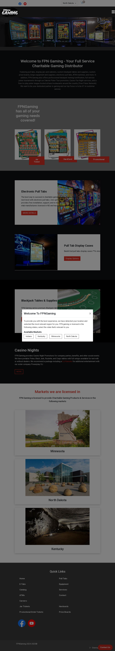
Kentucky (41, 336)
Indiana (29, 336)
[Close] (90, 313)
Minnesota (55, 336)
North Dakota (71, 336)
